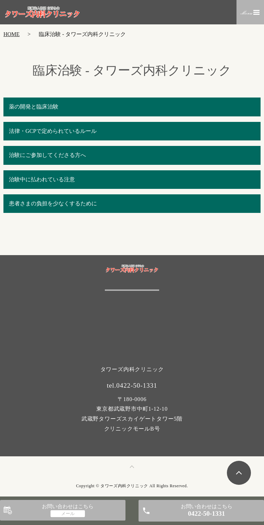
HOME (11, 34)
